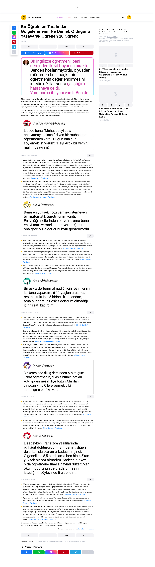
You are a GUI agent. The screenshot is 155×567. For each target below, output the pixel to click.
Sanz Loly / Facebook (86, 529)
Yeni (68, 17)
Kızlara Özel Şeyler (105, 81)
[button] (103, 65)
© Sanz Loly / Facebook (39, 178)
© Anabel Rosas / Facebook (45, 273)
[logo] (31, 17)
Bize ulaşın (102, 29)
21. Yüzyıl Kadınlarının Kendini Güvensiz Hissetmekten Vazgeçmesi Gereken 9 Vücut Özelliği (113, 73)
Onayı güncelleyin (104, 33)
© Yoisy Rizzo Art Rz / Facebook (29, 312)
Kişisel (60, 17)
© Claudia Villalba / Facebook (29, 155)
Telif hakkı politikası (123, 29)
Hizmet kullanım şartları (115, 31)
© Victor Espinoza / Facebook (29, 235)
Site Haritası (127, 31)
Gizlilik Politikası (111, 29)
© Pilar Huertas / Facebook (28, 479)
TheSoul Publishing (112, 37)
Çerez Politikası (103, 31)
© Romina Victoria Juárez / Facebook (41, 197)
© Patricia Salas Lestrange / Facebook (49, 341)
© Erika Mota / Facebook (27, 396)
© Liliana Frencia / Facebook (73, 248)
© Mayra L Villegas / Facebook (74, 494)
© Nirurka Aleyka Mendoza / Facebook (43, 519)
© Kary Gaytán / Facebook (52, 428)
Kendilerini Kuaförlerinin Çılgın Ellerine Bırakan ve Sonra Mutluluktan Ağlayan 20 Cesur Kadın (114, 112)
